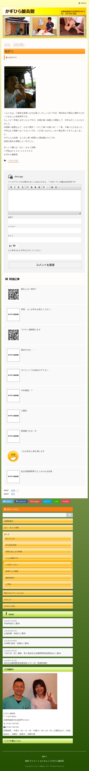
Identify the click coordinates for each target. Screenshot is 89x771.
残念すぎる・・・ (29, 349)
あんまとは (10, 538)
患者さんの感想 (11, 571)
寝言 (13, 494)
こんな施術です (11, 558)
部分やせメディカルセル (14, 593)
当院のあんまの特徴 (13, 551)
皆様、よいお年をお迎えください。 (36, 309)
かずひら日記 (13, 161)
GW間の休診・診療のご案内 (16, 643)
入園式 (24, 410)
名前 (10, 217)
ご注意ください (11, 564)
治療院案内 (8, 521)
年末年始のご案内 (12, 623)
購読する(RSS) (11, 509)
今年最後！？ (27, 390)
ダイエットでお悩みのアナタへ (34, 370)
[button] (11, 187)
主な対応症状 (10, 545)
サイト (10, 236)
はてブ (47, 501)
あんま (7, 534)
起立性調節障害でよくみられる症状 (36, 471)
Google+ (35, 501)
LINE (56, 501)
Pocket (65, 501)
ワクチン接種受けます (31, 329)
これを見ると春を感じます (33, 451)
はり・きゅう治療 (11, 527)
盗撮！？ (15, 490)
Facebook (21, 501)
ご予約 (8, 584)
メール (11, 226)
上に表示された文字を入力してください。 (25, 250)
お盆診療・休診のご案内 (15, 633)
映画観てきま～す (29, 431)
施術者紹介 (10, 577)
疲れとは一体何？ (29, 289)
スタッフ (7, 599)
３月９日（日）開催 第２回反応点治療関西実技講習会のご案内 (32, 653)
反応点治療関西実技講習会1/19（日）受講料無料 (25, 663)
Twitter (7, 501)
